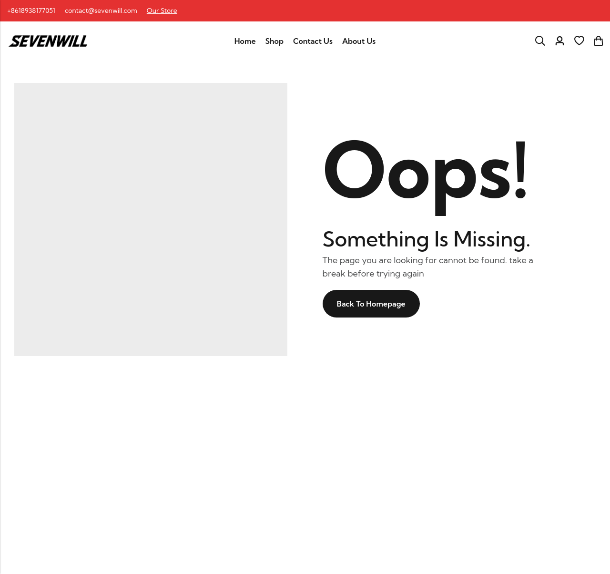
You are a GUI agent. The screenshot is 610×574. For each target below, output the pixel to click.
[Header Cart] (598, 41)
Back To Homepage (371, 303)
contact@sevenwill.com (101, 10)
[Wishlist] (579, 41)
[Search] (540, 41)
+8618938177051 (31, 10)
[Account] (559, 41)
